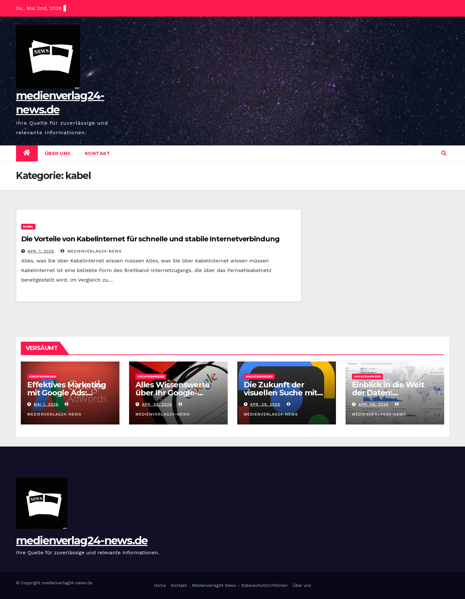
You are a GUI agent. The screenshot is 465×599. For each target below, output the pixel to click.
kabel (28, 226)
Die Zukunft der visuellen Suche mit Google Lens (280, 392)
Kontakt (97, 153)
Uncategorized (42, 376)
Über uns (58, 153)
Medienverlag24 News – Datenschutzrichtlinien (240, 585)
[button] (443, 153)
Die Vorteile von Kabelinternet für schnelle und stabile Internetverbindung (150, 239)
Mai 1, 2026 (46, 404)
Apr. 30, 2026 (157, 404)
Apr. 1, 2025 (41, 251)
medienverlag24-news (91, 251)
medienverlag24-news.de (82, 540)
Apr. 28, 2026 (373, 404)
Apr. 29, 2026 (265, 404)
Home (160, 585)
